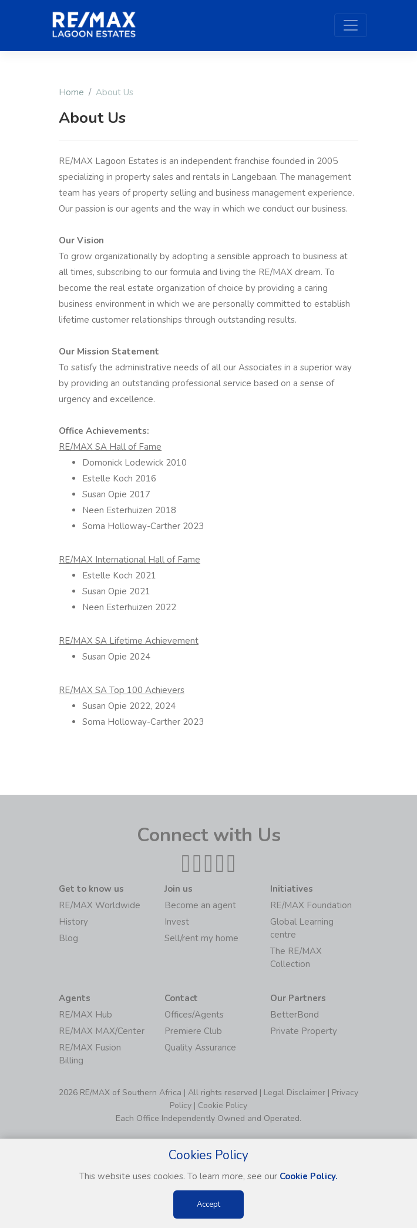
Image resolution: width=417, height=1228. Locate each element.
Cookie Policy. (309, 1176)
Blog (68, 938)
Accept (208, 1204)
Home (71, 92)
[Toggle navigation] (350, 25)
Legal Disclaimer (294, 1092)
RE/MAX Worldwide (99, 905)
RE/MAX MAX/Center (101, 1031)
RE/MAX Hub (85, 1014)
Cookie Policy (222, 1105)
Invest (176, 922)
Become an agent (200, 905)
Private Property (303, 1031)
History (73, 922)
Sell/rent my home (201, 938)
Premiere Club (193, 1031)
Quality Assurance (200, 1047)
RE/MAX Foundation (311, 905)
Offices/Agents (194, 1014)
